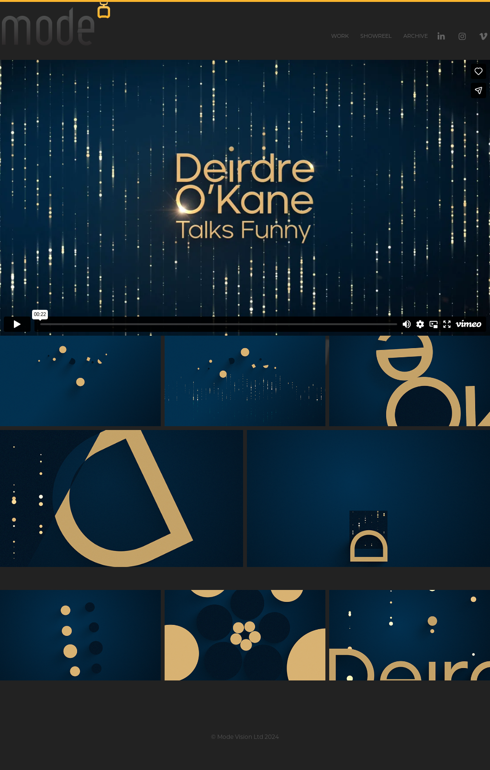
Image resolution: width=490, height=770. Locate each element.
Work (340, 36)
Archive (415, 36)
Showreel (375, 36)
